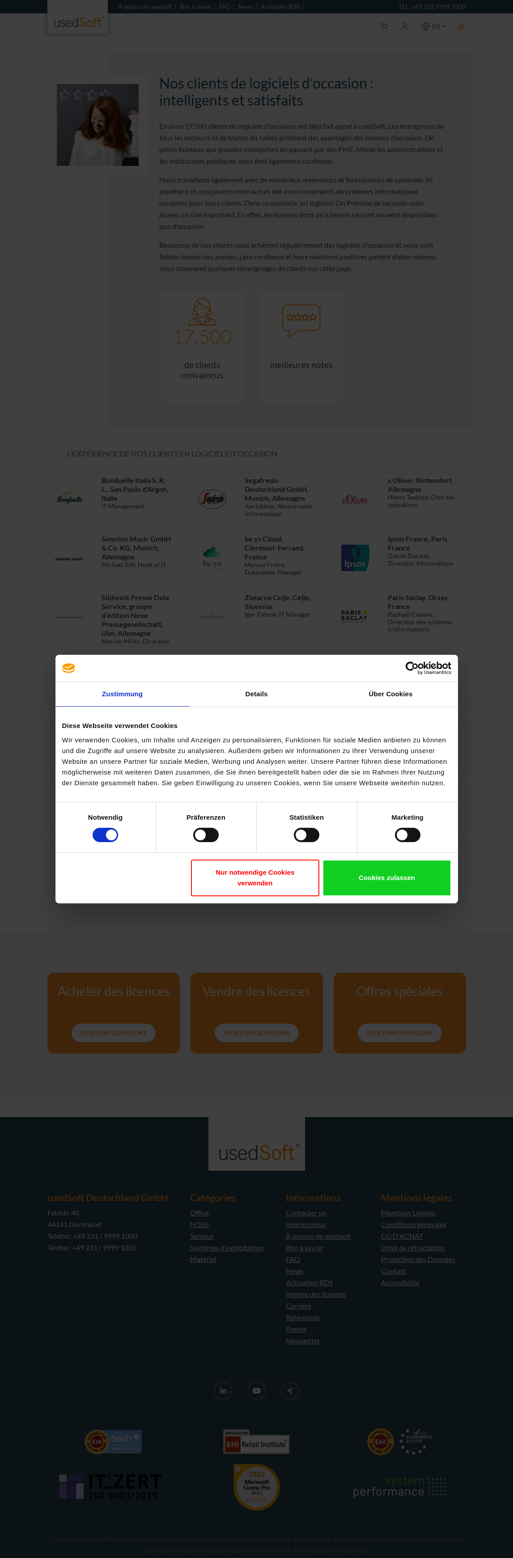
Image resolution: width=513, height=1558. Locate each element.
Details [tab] (257, 694)
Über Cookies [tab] (391, 694)
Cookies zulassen (387, 877)
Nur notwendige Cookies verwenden (255, 877)
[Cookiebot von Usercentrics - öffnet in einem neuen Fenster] (412, 668)
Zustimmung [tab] (122, 694)
